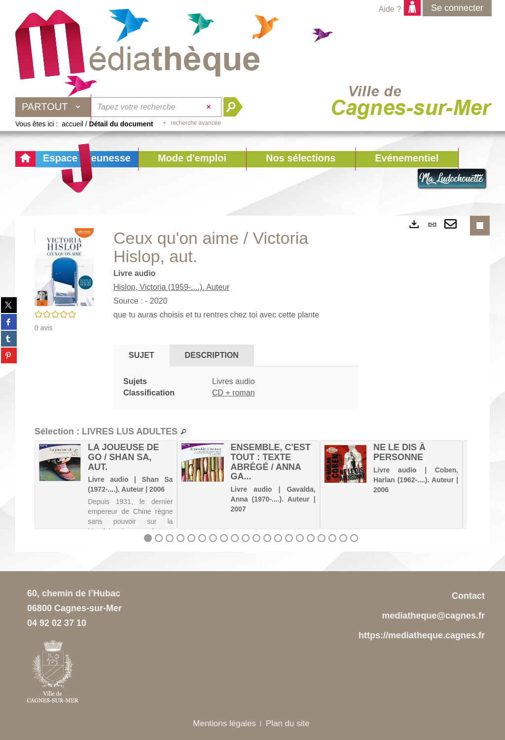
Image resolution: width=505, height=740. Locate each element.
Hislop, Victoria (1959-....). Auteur (171, 287)
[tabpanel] (235, 387)
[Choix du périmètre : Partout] (53, 107)
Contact (468, 596)
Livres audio (233, 381)
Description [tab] (212, 355)
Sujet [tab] (141, 355)
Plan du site (288, 723)
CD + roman (233, 393)
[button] (192, 159)
